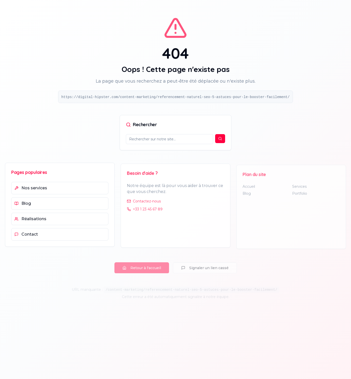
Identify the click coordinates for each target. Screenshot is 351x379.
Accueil (249, 190)
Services (299, 190)
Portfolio (299, 197)
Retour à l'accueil (141, 264)
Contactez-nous (144, 204)
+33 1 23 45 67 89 (145, 212)
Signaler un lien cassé (205, 264)
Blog (247, 197)
